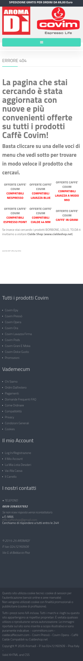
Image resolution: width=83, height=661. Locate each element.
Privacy (9, 416)
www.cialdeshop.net (58, 233)
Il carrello (11, 475)
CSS (27, 653)
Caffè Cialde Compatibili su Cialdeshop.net (40, 636)
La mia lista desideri (18, 463)
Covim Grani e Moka (17, 344)
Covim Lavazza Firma (18, 332)
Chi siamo (11, 380)
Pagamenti (12, 392)
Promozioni (12, 356)
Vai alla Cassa (13, 469)
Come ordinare (14, 404)
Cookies (10, 428)
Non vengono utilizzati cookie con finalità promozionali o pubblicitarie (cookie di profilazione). (37, 602)
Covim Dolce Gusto (17, 350)
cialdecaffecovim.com (15, 633)
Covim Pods (12, 338)
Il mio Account (14, 457)
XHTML (13, 653)
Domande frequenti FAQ (20, 398)
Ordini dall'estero (16, 386)
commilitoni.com (42, 629)
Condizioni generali (17, 422)
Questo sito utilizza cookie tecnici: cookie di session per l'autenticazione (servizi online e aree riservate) (36, 594)
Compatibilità (13, 410)
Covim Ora (11, 327)
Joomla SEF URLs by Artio (11, 250)
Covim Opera (13, 321)
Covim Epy (11, 309)
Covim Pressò (13, 315)
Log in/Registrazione (18, 451)
